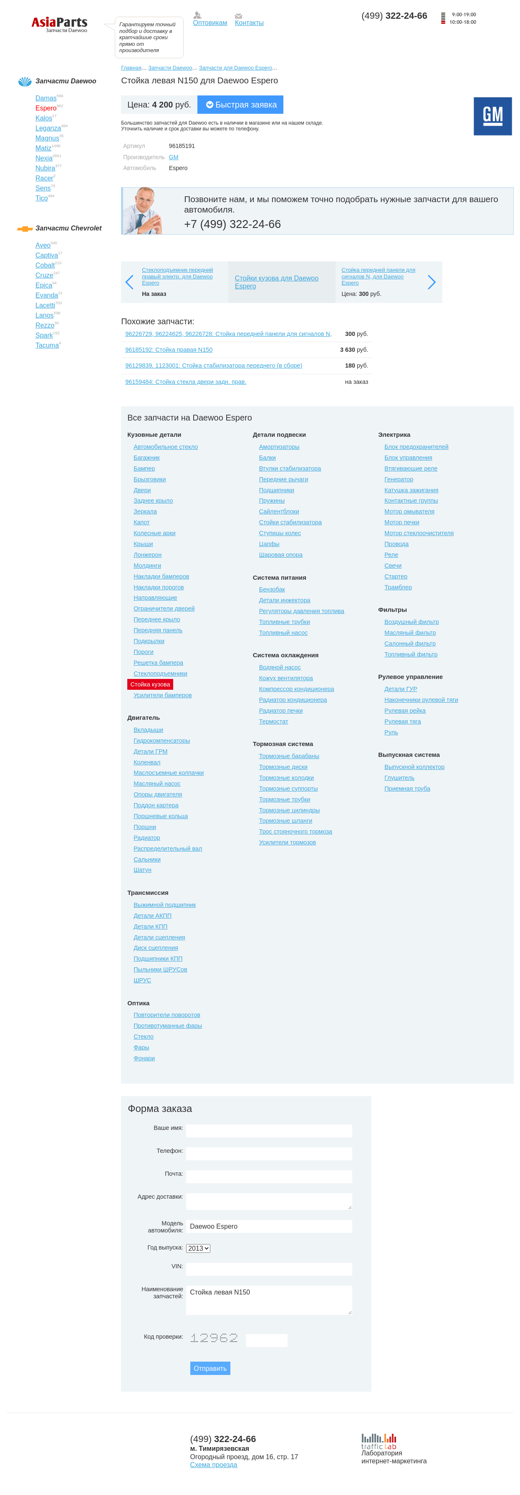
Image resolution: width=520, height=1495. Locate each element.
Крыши (143, 544)
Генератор (398, 479)
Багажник (146, 457)
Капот (141, 522)
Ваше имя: (168, 1127)
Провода (396, 544)
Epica (43, 285)
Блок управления (408, 457)
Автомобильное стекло (166, 446)
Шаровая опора (281, 554)
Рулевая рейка (405, 710)
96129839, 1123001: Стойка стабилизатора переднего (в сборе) (213, 365)
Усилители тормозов (287, 842)
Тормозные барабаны (289, 756)
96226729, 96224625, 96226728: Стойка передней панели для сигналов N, (228, 334)
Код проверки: (163, 1336)
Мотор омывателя (409, 511)
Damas (46, 98)
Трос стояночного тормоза (295, 831)
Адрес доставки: (160, 1196)
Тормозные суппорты (288, 788)
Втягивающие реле (410, 468)
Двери (142, 490)
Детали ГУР (400, 689)
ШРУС (142, 980)
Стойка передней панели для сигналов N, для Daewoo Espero (379, 276)
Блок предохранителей (416, 446)
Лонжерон (148, 554)
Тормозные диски (283, 767)
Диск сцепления (156, 947)
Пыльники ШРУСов (160, 969)
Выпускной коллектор (414, 767)
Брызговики (150, 479)
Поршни (145, 827)
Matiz (43, 148)
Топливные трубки (284, 622)
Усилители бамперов (163, 695)
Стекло (144, 1036)
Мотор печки (401, 522)
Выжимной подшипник (165, 905)
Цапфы (269, 544)
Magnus (47, 138)
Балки (267, 457)
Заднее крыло (153, 500)
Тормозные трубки (284, 799)
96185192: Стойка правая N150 (168, 349)
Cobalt (45, 265)
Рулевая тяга (402, 721)
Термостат (273, 721)
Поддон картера (156, 805)
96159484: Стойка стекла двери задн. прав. (185, 381)
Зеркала (145, 511)
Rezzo (44, 325)
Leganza (48, 128)
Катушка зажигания (411, 490)
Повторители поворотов (167, 1015)
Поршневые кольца (161, 816)
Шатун (142, 869)
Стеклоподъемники (160, 673)
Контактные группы (411, 500)
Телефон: (170, 1150)
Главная (131, 68)
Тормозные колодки (286, 777)
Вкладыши (148, 729)
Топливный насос (283, 632)
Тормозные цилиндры (289, 810)
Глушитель (399, 777)
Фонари (144, 1058)
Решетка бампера (158, 662)
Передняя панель (158, 630)
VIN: (177, 1266)
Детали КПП (150, 926)
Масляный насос (157, 783)
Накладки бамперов (161, 576)
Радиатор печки (281, 710)
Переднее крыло (157, 619)
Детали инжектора (284, 600)
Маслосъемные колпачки (169, 772)
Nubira (45, 168)
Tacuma (47, 345)
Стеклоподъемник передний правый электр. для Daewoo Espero (177, 276)
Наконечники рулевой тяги (421, 699)
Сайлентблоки (279, 511)
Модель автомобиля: (165, 1227)
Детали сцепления (159, 937)
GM (174, 157)
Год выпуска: (165, 1247)
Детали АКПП (153, 915)
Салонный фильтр (410, 643)
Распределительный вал (168, 848)
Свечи (392, 565)
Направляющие (155, 597)
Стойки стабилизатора (290, 522)
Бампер (144, 468)
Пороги (144, 652)
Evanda (46, 295)
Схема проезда (213, 1464)
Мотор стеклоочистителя (419, 533)
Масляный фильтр (410, 632)
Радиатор (147, 837)
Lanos (44, 315)
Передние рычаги (283, 479)
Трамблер (398, 587)
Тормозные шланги (285, 820)
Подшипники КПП (158, 958)
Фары (141, 1047)
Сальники (147, 859)
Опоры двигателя (158, 794)
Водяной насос (280, 667)
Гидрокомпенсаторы (162, 740)
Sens (42, 188)
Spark (44, 335)
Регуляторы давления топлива (301, 611)
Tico (41, 198)
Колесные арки (154, 533)
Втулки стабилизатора (290, 468)
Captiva (46, 255)
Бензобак (272, 589)
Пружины (272, 500)
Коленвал (147, 762)
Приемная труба (407, 788)
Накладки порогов (159, 587)
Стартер (395, 576)
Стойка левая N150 (269, 1300)
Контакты (249, 22)
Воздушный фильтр (411, 622)
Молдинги (147, 565)
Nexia (44, 158)
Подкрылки (149, 641)
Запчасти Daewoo (170, 68)
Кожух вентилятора (286, 678)
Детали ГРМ (150, 751)
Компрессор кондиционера (296, 689)
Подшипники (276, 490)
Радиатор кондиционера (293, 699)
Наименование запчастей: (162, 1293)
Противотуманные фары (168, 1025)
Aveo (42, 245)
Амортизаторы (279, 446)
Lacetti (45, 305)
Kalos (43, 118)
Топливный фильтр (410, 654)
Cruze (44, 275)
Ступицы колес (280, 533)
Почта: (174, 1173)
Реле (391, 554)
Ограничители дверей (164, 608)
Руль (391, 732)
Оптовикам (210, 22)
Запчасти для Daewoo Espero (235, 68)
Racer (44, 178)
